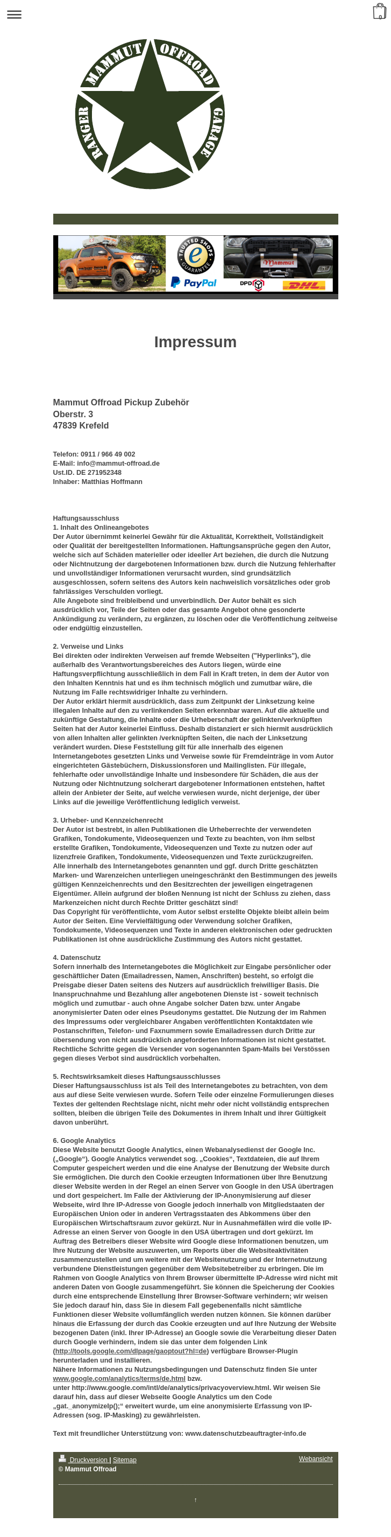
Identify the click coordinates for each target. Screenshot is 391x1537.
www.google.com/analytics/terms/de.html (119, 1378)
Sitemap (125, 1460)
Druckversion (84, 1460)
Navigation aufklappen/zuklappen (195, 14)
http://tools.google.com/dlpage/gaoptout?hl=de (131, 1351)
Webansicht (315, 1459)
